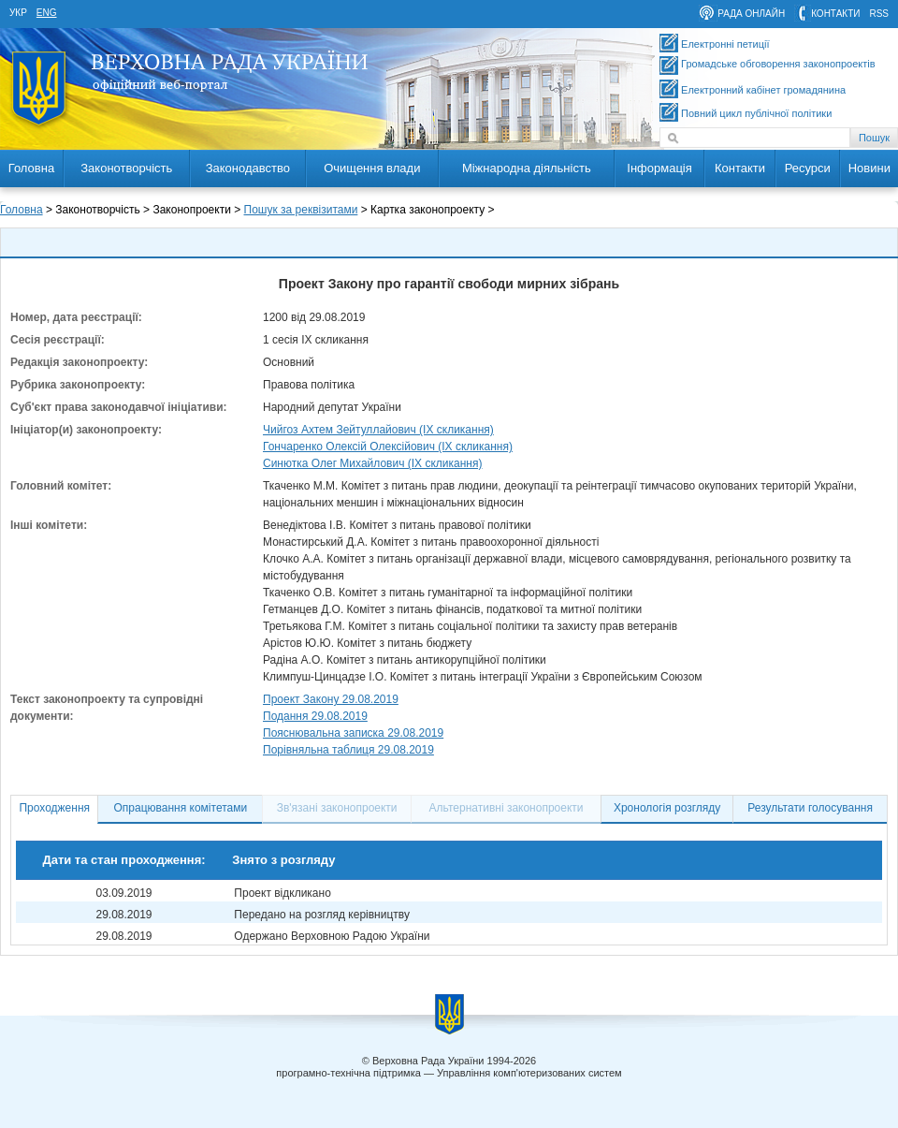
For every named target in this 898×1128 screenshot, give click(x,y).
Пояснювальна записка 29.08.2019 (353, 733)
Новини (869, 168)
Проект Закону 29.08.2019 (330, 699)
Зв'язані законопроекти (337, 807)
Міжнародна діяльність (526, 168)
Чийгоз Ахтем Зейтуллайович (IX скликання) (378, 429)
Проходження (54, 807)
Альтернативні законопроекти (506, 807)
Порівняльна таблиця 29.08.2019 (348, 749)
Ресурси (808, 168)
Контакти (740, 168)
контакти (835, 13)
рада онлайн (751, 13)
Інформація (659, 168)
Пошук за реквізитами (301, 209)
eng (46, 12)
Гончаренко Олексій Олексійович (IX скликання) (388, 446)
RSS (879, 13)
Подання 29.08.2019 (315, 716)
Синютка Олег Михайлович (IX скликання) (372, 463)
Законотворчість (126, 168)
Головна (31, 168)
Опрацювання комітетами (181, 807)
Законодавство (248, 168)
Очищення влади (372, 168)
